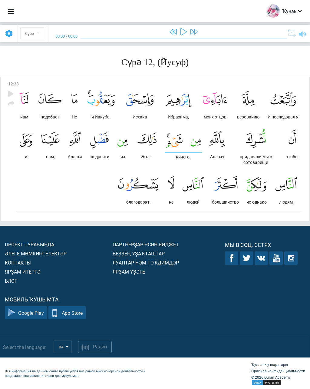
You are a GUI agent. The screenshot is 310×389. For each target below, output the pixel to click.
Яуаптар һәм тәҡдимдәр (146, 262)
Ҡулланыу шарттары (269, 364)
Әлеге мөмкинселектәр (36, 253)
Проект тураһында (29, 244)
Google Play (26, 313)
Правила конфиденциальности (278, 370)
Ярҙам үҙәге (129, 271)
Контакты (18, 262)
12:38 (13, 84)
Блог (11, 281)
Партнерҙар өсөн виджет (146, 244)
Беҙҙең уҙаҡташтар (139, 253)
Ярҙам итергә (23, 271)
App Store (67, 313)
